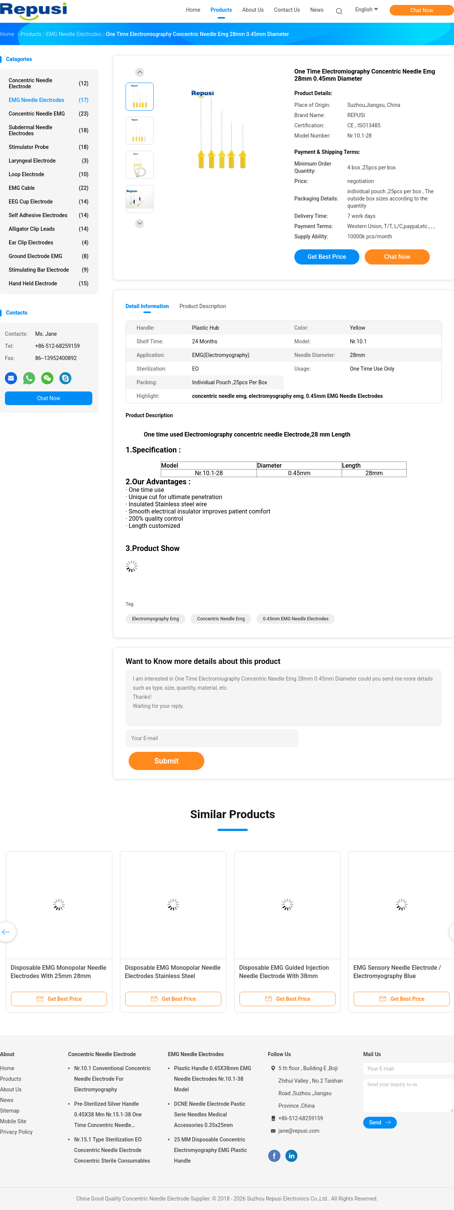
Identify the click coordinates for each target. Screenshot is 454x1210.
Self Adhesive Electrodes (49, 215)
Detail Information (147, 306)
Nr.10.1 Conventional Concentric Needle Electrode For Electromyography (112, 1079)
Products (10, 1079)
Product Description (202, 306)
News (6, 1100)
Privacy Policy (16, 1132)
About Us (11, 1089)
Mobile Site (13, 1121)
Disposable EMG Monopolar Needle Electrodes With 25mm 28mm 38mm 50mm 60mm (58, 976)
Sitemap (9, 1111)
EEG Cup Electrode (49, 201)
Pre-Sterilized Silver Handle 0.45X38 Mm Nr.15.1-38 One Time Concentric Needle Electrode (108, 1115)
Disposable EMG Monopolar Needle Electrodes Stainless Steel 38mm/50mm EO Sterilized (173, 976)
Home (7, 1068)
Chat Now (422, 10)
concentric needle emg (221, 618)
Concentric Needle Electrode (49, 83)
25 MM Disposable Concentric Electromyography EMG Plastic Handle (210, 1150)
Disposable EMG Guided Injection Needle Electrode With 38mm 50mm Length (284, 976)
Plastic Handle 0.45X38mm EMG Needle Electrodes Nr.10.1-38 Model (212, 1079)
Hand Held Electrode (49, 283)
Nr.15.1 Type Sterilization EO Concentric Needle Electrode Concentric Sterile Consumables (112, 1150)
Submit (166, 760)
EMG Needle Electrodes (49, 100)
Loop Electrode (49, 174)
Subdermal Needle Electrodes (49, 130)
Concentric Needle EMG (49, 113)
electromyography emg (155, 618)
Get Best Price (327, 256)
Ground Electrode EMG (49, 256)
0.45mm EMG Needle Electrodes (296, 618)
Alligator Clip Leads (49, 229)
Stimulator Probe (49, 147)
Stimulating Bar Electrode (49, 270)
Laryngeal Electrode (49, 160)
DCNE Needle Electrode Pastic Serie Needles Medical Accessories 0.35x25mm (210, 1114)
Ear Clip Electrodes (49, 242)
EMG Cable (49, 188)
